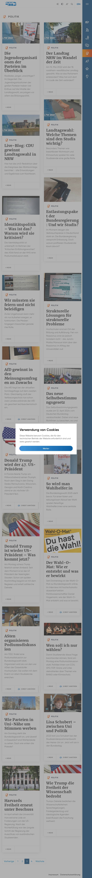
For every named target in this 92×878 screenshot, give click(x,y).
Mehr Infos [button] (46, 441)
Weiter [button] (46, 448)
